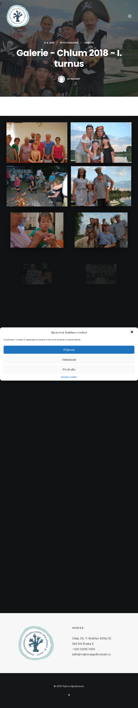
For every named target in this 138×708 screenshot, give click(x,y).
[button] (132, 332)
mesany (75, 78)
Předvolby (69, 369)
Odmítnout (69, 359)
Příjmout (69, 349)
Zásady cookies (69, 376)
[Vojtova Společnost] (17, 16)
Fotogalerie (70, 42)
